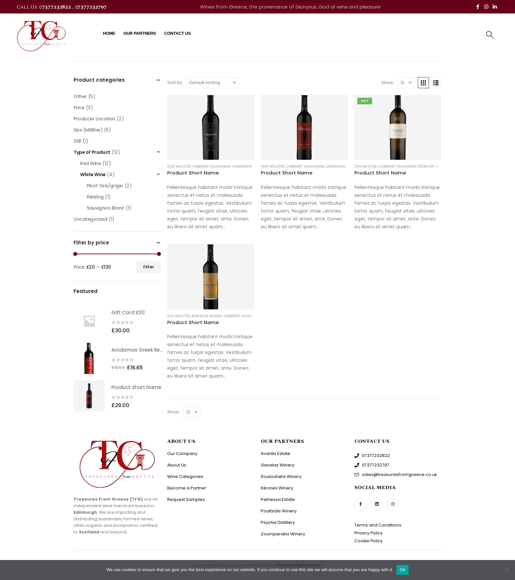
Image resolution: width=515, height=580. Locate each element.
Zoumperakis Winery (283, 534)
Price (79, 107)
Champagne (242, 166)
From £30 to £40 (432, 166)
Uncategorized (90, 219)
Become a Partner (186, 488)
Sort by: (175, 82)
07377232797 (91, 7)
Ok (402, 569)
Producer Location (94, 118)
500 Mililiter (178, 316)
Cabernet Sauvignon (211, 166)
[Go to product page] (211, 127)
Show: (387, 82)
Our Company (182, 453)
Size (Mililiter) (88, 130)
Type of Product (92, 152)
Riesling (95, 197)
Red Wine (90, 163)
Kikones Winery (277, 488)
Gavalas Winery (277, 465)
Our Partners (139, 33)
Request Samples (186, 499)
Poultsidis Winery (279, 511)
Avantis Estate (275, 453)
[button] (489, 35)
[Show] (405, 82)
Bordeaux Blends (206, 316)
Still (77, 141)
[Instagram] (486, 6)
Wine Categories (185, 476)
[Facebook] (477, 6)
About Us (176, 465)
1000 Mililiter (179, 166)
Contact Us (177, 33)
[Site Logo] (41, 36)
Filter (148, 267)
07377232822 (55, 7)
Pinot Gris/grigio (105, 185)
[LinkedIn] (494, 6)
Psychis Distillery (278, 522)
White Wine (93, 174)
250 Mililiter (365, 166)
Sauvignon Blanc (105, 208)
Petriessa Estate (278, 499)
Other (80, 96)
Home (109, 33)
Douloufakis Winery (281, 476)
